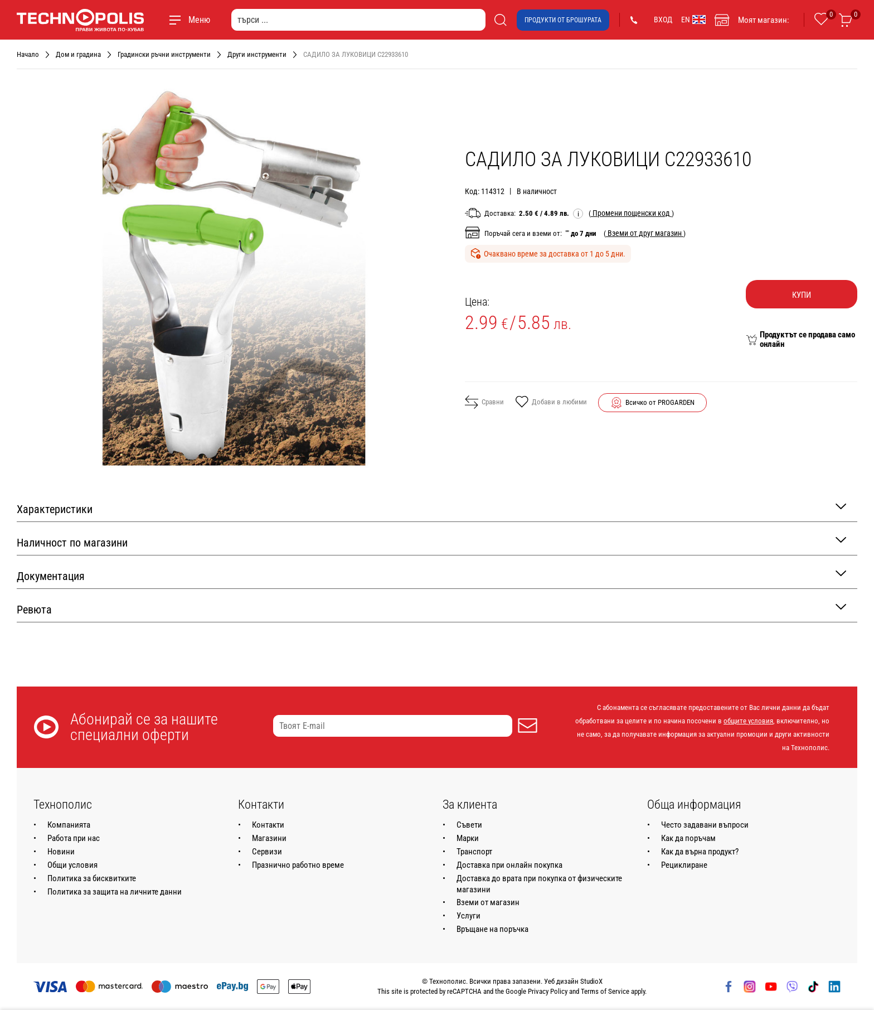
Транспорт (474, 852)
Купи (801, 295)
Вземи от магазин (488, 902)
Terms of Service (605, 991)
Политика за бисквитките (91, 878)
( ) (631, 213)
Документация (431, 575)
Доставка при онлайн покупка (509, 865)
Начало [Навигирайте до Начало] (28, 54)
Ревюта (431, 608)
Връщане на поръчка (492, 929)
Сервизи (267, 852)
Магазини (269, 838)
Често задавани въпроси (705, 825)
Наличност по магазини (431, 541)
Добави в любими (551, 402)
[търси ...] (358, 20)
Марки (468, 838)
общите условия (748, 721)
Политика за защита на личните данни (114, 892)
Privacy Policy (547, 991)
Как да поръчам (688, 838)
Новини (61, 852)
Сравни (484, 402)
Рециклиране (684, 865)
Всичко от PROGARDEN (660, 402)
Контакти (268, 825)
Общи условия (72, 865)
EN (693, 19)
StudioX (591, 981)
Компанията (68, 825)
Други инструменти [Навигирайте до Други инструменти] (257, 54)
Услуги (468, 916)
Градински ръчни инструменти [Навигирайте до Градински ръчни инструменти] (164, 54)
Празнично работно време (298, 865)
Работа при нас (73, 838)
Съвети (469, 825)
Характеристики (431, 508)
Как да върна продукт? (700, 852)
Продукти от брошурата (563, 20)
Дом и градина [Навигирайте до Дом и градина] (78, 54)
